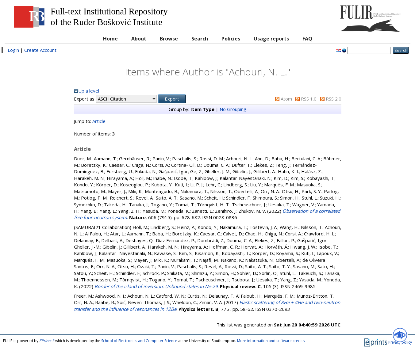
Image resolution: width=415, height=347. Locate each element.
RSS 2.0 (333, 99)
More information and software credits (271, 340)
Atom (286, 99)
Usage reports (271, 38)
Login (13, 50)
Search (199, 38)
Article (99, 121)
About (138, 38)
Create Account (40, 50)
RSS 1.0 (309, 99)
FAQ (307, 38)
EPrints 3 (46, 340)
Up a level (88, 91)
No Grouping (233, 109)
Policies (230, 38)
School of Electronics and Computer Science (139, 340)
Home (110, 38)
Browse (169, 38)
